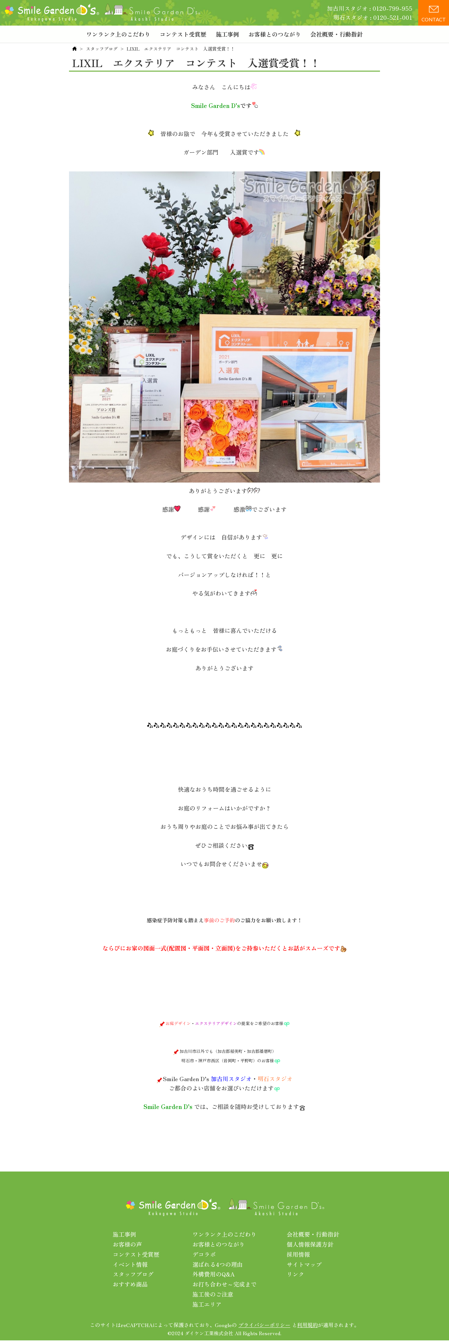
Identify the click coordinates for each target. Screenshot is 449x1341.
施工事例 (227, 34)
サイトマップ (304, 1264)
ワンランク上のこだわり (118, 34)
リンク (295, 1274)
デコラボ (204, 1254)
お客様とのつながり (274, 34)
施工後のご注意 (212, 1294)
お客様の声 (127, 1244)
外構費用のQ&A (213, 1274)
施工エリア (207, 1304)
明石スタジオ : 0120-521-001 (372, 17)
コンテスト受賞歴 (183, 34)
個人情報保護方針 (310, 1244)
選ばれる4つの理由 (217, 1264)
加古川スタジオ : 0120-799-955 (369, 8)
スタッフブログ (102, 48)
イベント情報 (130, 1264)
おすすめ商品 (130, 1284)
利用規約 (307, 1324)
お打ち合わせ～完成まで (224, 1284)
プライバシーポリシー (264, 1324)
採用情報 (298, 1254)
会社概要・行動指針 (336, 34)
